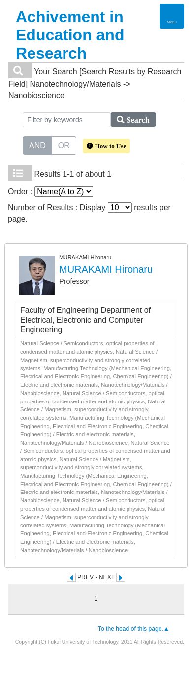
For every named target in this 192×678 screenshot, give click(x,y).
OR (64, 145)
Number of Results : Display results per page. (89, 212)
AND (37, 145)
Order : (50, 191)
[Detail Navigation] (172, 16)
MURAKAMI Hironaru (106, 269)
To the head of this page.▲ (133, 628)
